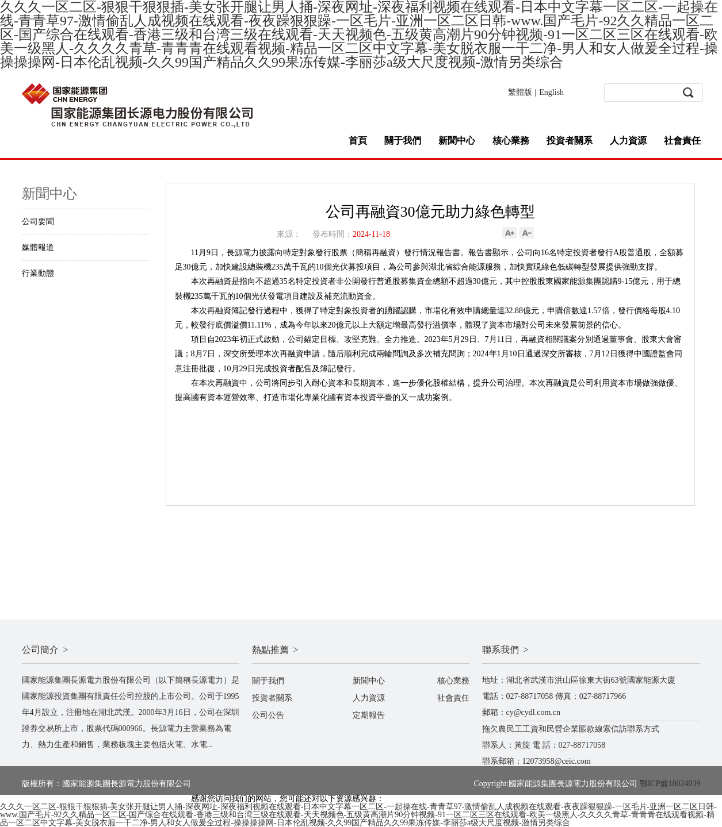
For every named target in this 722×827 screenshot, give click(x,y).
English (551, 92)
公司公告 (268, 715)
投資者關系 (570, 140)
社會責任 (682, 140)
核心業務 (510, 140)
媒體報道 (38, 247)
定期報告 (369, 715)
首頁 (358, 140)
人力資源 (628, 140)
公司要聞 (38, 221)
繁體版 (520, 92)
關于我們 (402, 140)
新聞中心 (456, 140)
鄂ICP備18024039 (670, 783)
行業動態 (38, 273)
